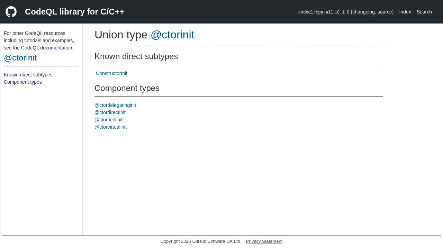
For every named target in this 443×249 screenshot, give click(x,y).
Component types (23, 82)
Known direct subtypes (28, 74)
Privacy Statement (264, 241)
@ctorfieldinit (108, 119)
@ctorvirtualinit (110, 127)
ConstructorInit (111, 73)
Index (405, 12)
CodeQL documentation (46, 47)
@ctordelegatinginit (115, 105)
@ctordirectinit (110, 112)
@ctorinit (20, 57)
